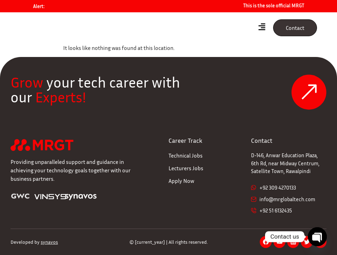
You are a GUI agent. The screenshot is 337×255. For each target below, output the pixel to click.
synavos (49, 242)
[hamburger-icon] (262, 28)
